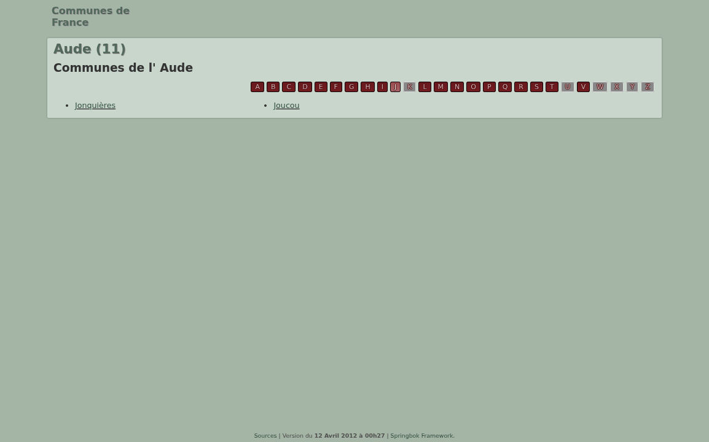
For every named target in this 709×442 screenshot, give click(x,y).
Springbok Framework (422, 435)
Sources (265, 435)
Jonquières (95, 105)
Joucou (286, 105)
